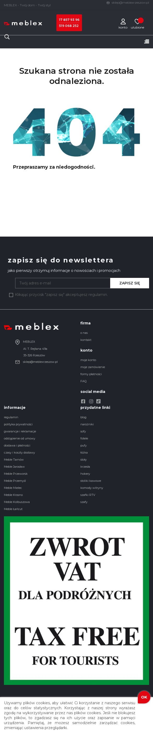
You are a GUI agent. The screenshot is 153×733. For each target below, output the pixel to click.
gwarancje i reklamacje (20, 431)
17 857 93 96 (69, 20)
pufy (83, 445)
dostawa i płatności (17, 445)
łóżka (84, 452)
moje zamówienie (92, 367)
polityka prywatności (18, 424)
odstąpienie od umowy (19, 438)
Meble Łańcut (13, 509)
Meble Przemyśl (15, 481)
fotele (84, 438)
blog (83, 417)
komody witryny (91, 488)
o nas (84, 333)
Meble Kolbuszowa (17, 502)
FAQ (83, 381)
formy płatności (91, 374)
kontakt (85, 340)
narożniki (87, 424)
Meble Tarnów (14, 459)
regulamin (11, 417)
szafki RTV (87, 495)
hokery (85, 474)
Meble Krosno (13, 495)
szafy (83, 502)
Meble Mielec (13, 488)
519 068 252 (69, 26)
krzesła (85, 466)
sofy (83, 431)
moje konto (88, 360)
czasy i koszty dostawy (19, 452)
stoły (83, 459)
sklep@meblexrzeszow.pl (128, 2)
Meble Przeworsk (16, 474)
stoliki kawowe (90, 481)
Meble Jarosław (14, 466)
